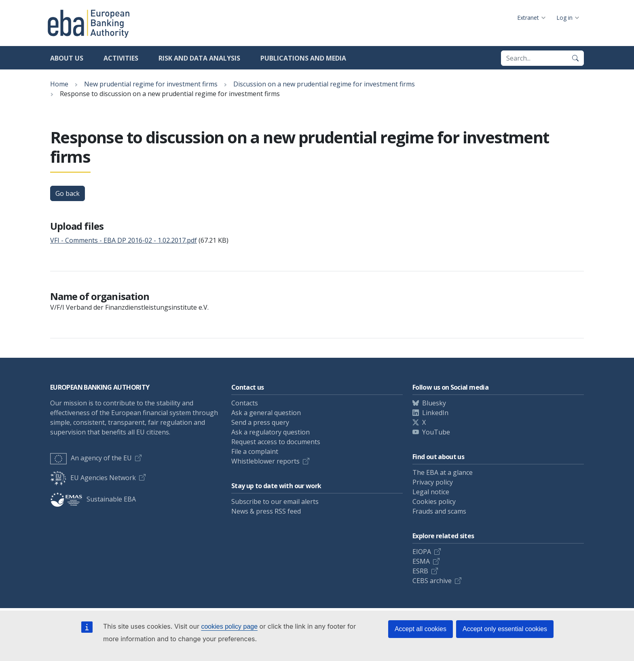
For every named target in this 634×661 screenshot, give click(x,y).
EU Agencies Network (93, 477)
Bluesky (434, 403)
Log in (564, 17)
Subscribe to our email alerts (275, 501)
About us (66, 58)
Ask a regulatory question (270, 432)
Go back (67, 193)
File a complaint (254, 451)
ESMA (421, 561)
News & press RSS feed (266, 511)
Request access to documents (275, 441)
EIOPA (421, 551)
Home (59, 84)
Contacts (244, 403)
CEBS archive (432, 580)
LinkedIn (435, 412)
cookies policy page (229, 626)
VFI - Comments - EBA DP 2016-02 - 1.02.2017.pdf (123, 240)
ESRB (420, 571)
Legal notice (430, 491)
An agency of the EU (91, 457)
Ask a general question (266, 412)
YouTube (436, 432)
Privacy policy (432, 482)
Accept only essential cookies (505, 628)
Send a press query (260, 422)
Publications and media (303, 58)
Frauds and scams (439, 511)
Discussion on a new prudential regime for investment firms (324, 84)
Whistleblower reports (265, 461)
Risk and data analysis (199, 58)
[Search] (575, 58)
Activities (121, 58)
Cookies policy (434, 501)
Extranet (528, 17)
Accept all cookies (420, 628)
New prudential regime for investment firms (151, 84)
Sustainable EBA (93, 499)
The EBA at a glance (442, 472)
